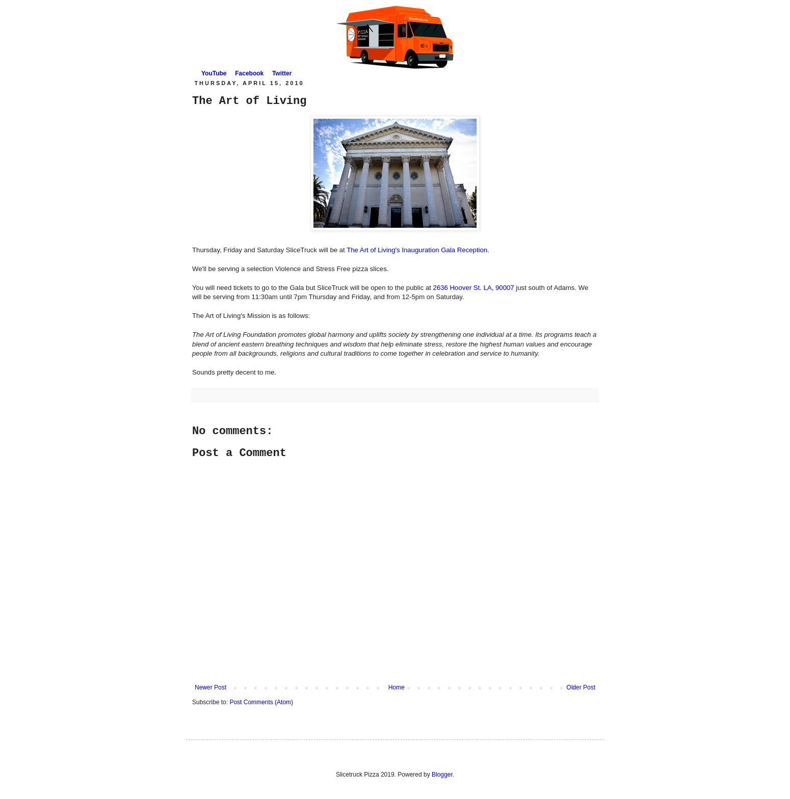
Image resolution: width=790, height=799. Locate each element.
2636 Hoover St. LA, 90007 (474, 287)
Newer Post (210, 687)
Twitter (282, 73)
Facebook (249, 73)
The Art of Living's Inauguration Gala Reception (417, 250)
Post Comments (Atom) (261, 702)
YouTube (214, 73)
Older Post (580, 687)
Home (396, 687)
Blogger (442, 774)
